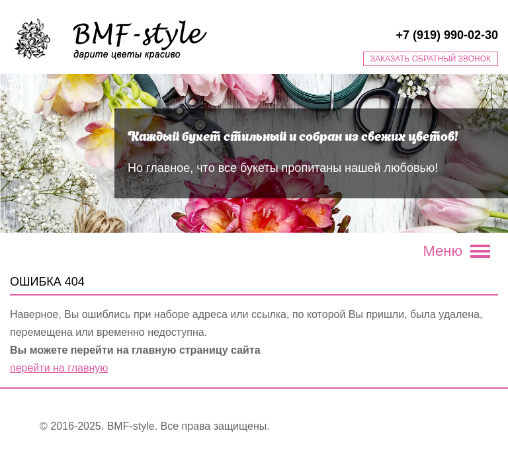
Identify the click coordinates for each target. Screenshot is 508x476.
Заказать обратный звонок (430, 58)
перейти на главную (59, 368)
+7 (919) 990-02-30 (447, 35)
